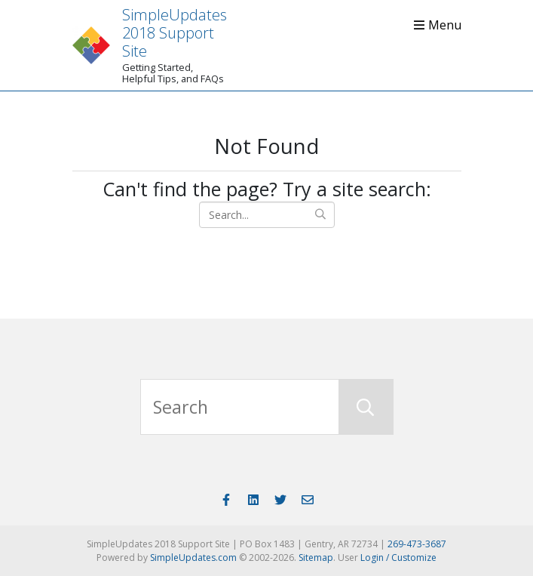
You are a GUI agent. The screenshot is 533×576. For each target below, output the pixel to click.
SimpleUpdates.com (193, 557)
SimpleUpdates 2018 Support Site (174, 33)
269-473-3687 (416, 543)
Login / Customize (398, 557)
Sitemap (316, 557)
